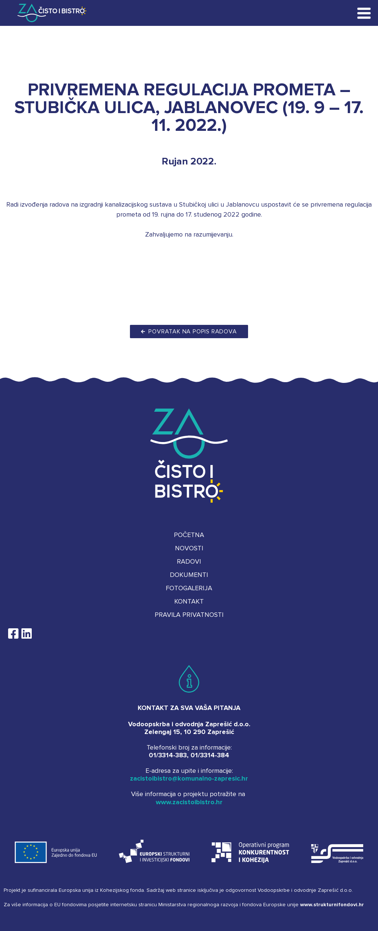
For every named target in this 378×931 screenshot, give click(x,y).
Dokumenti (189, 575)
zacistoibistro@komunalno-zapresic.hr (189, 778)
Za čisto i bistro (46, 13)
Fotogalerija (189, 588)
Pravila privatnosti (189, 615)
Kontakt (189, 601)
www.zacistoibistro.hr (189, 802)
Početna (189, 535)
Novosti (189, 548)
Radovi (189, 561)
